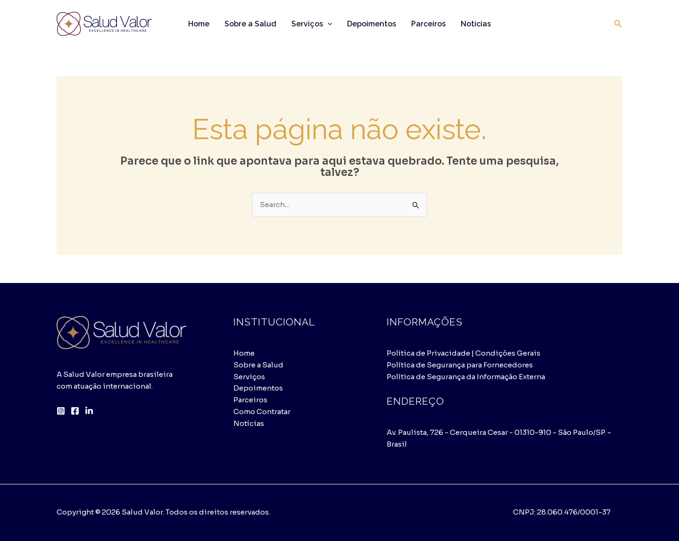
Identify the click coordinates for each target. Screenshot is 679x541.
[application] (327, 24)
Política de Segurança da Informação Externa (466, 376)
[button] (618, 24)
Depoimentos (371, 23)
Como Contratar (261, 411)
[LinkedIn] (89, 411)
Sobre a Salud (250, 23)
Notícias (476, 23)
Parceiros (428, 23)
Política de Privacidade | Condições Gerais (463, 353)
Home (198, 23)
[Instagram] (61, 411)
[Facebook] (75, 411)
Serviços (311, 24)
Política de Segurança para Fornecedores (460, 364)
